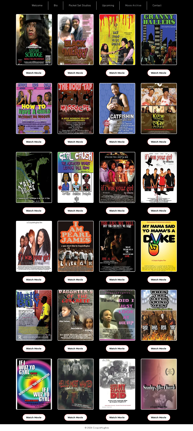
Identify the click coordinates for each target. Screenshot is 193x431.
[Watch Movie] (34, 72)
